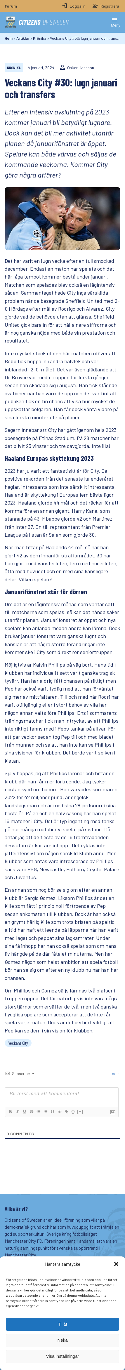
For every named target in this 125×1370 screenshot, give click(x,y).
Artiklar (22, 38)
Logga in (73, 5)
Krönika (39, 38)
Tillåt (62, 1335)
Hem (9, 38)
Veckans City (18, 1043)
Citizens (37, 22)
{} (73, 1111)
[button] (116, 1275)
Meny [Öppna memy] (115, 22)
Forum (11, 6)
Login (114, 1073)
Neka (62, 1351)
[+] (80, 1111)
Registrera (105, 5)
